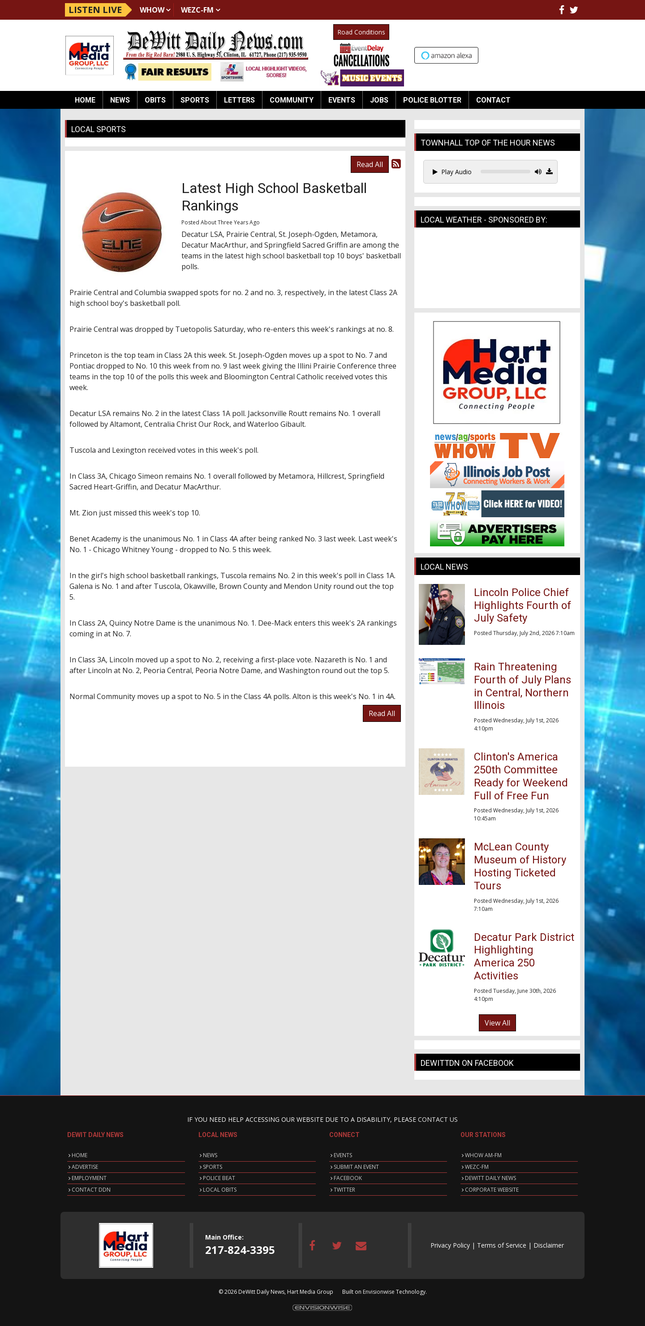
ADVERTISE (85, 1167)
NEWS (210, 1155)
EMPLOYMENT (89, 1178)
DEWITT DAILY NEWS (490, 1178)
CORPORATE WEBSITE (492, 1189)
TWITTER (344, 1189)
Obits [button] (155, 100)
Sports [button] (195, 100)
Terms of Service (501, 1245)
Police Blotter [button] (432, 100)
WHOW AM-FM (483, 1155)
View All (497, 1023)
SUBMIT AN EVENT (356, 1167)
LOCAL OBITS (219, 1189)
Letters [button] (239, 100)
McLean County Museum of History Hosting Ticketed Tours (520, 866)
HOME (79, 1155)
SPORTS (212, 1167)
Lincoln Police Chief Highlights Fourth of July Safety (522, 605)
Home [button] (85, 100)
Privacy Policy (450, 1245)
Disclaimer (548, 1245)
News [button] (120, 100)
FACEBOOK (348, 1178)
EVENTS (343, 1155)
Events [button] (341, 100)
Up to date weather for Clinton (575, 54)
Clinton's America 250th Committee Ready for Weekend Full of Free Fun (521, 776)
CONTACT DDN (91, 1189)
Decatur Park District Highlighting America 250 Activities (524, 956)
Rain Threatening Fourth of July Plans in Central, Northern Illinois (522, 686)
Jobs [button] (379, 100)
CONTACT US (438, 1119)
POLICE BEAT (219, 1178)
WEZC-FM (197, 10)
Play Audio (452, 171)
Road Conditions (361, 32)
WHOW (152, 10)
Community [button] (292, 100)
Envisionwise (379, 1292)
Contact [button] (493, 100)
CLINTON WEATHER (497, 270)
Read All (370, 164)
